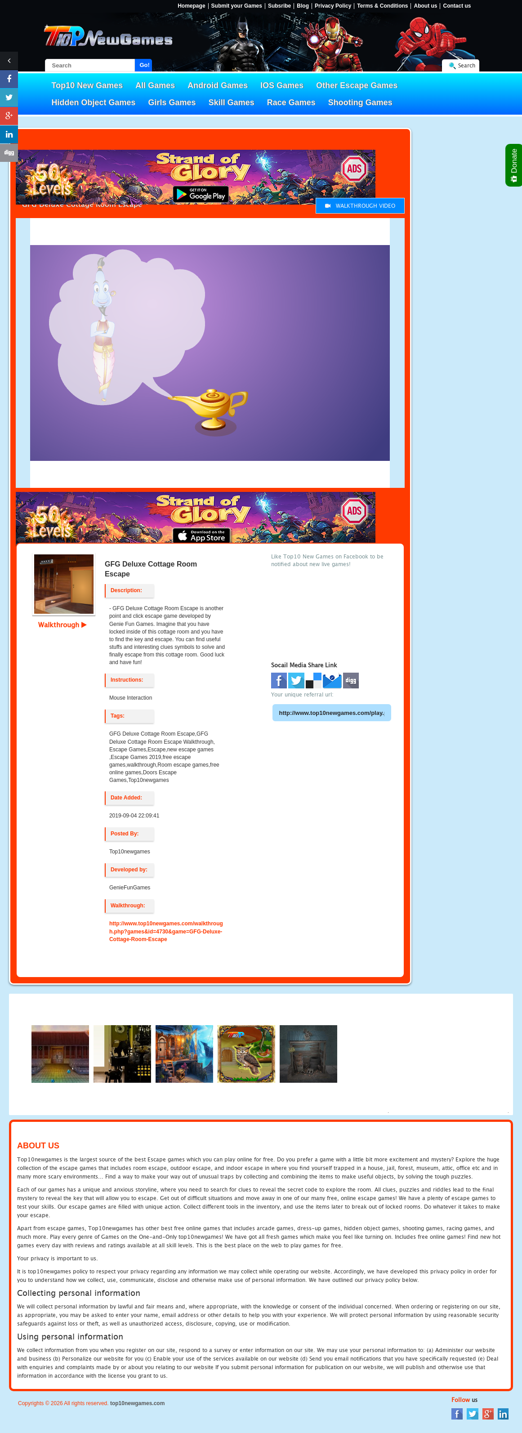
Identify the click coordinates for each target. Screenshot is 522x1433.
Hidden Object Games (94, 102)
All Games (155, 85)
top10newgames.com (137, 1403)
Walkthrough (62, 625)
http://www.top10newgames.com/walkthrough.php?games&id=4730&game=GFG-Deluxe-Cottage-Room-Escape (166, 931)
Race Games (291, 102)
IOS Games (281, 85)
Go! (145, 65)
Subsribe (279, 6)
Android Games (217, 85)
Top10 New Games (87, 85)
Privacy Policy (333, 6)
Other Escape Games (356, 85)
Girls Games (172, 102)
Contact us (457, 6)
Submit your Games (236, 6)
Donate (514, 165)
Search (466, 65)
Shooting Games (360, 102)
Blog (303, 6)
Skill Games (231, 102)
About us (425, 6)
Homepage (191, 6)
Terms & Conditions (382, 6)
